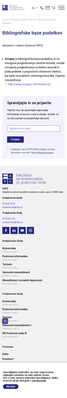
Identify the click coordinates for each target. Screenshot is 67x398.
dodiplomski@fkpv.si (12, 207)
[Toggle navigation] (61, 8)
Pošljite (15, 139)
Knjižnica (15, 19)
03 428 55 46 (8, 203)
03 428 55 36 (8, 218)
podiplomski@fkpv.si (12, 222)
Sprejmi (10, 386)
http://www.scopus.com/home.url (29, 84)
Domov (5, 19)
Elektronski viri (29, 19)
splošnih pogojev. (45, 152)
